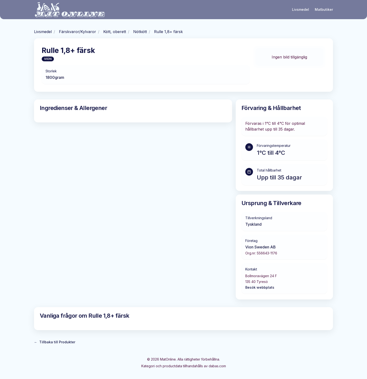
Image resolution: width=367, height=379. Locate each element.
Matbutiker (324, 9)
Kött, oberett (114, 31)
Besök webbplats (259, 287)
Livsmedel (300, 9)
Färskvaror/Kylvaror (77, 31)
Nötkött (140, 31)
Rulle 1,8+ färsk (168, 31)
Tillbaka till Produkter (54, 342)
